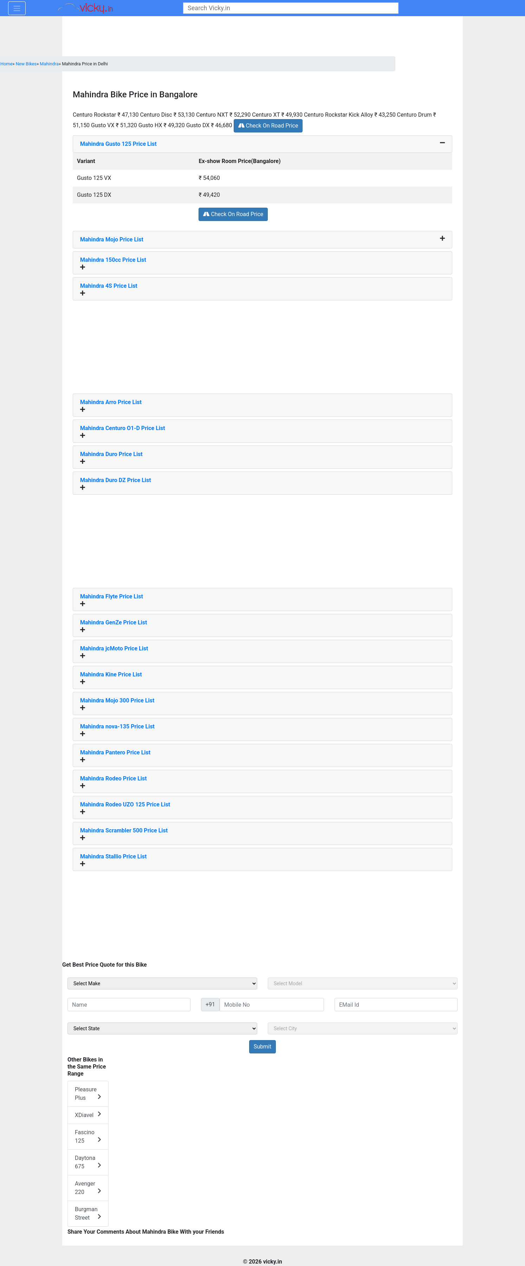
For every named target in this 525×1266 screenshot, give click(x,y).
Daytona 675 (88, 1162)
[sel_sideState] (162, 1028)
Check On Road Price (268, 125)
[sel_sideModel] (363, 983)
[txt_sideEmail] (396, 1004)
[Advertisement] (262, 344)
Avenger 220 (88, 1187)
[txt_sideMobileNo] (272, 1004)
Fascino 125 (88, 1136)
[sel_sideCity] (363, 1028)
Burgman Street (88, 1213)
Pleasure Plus (88, 1093)
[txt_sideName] (128, 1004)
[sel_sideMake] (162, 983)
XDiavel (88, 1114)
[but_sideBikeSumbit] (262, 1046)
